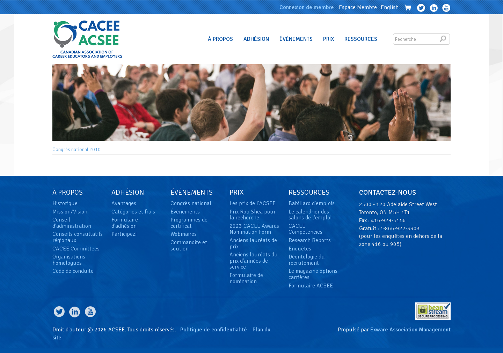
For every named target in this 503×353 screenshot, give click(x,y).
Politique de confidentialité (213, 329)
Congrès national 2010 (76, 149)
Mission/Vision (69, 211)
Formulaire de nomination (246, 278)
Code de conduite (73, 271)
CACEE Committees (76, 248)
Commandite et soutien (188, 245)
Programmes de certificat (188, 223)
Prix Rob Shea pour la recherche (252, 214)
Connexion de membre (306, 7)
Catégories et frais (133, 211)
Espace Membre (358, 7)
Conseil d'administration (71, 223)
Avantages (123, 203)
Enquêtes (300, 248)
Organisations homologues (68, 259)
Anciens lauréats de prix (253, 243)
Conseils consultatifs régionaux (77, 237)
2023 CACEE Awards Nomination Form (254, 229)
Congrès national (190, 203)
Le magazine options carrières (313, 274)
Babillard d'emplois (312, 203)
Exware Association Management (410, 329)
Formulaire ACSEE (311, 285)
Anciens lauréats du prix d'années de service (253, 260)
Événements (296, 39)
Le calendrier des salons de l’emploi (310, 214)
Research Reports (310, 240)
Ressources (360, 39)
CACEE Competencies (305, 229)
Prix (328, 39)
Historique (65, 203)
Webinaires (183, 234)
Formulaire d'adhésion (124, 223)
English (390, 7)
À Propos (220, 39)
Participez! (124, 234)
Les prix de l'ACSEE (252, 203)
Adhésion (256, 39)
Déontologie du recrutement (307, 259)
